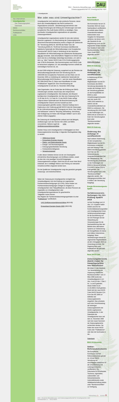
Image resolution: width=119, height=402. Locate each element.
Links (15, 35)
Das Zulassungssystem (22, 23)
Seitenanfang (94, 395)
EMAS (15, 28)
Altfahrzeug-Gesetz (49, 138)
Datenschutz (17, 7)
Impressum (17, 6)
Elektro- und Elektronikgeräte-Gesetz (55, 142)
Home (15, 5)
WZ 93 (40, 56)
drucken (103, 395)
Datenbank (18, 26)
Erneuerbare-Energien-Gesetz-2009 (52, 206)
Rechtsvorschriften (19, 30)
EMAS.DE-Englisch (94, 62)
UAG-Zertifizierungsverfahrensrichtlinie (52, 125)
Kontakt (16, 9)
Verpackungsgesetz (49, 151)
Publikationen (17, 33)
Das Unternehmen (19, 19)
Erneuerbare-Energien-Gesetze (53, 140)
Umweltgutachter (19, 21)
